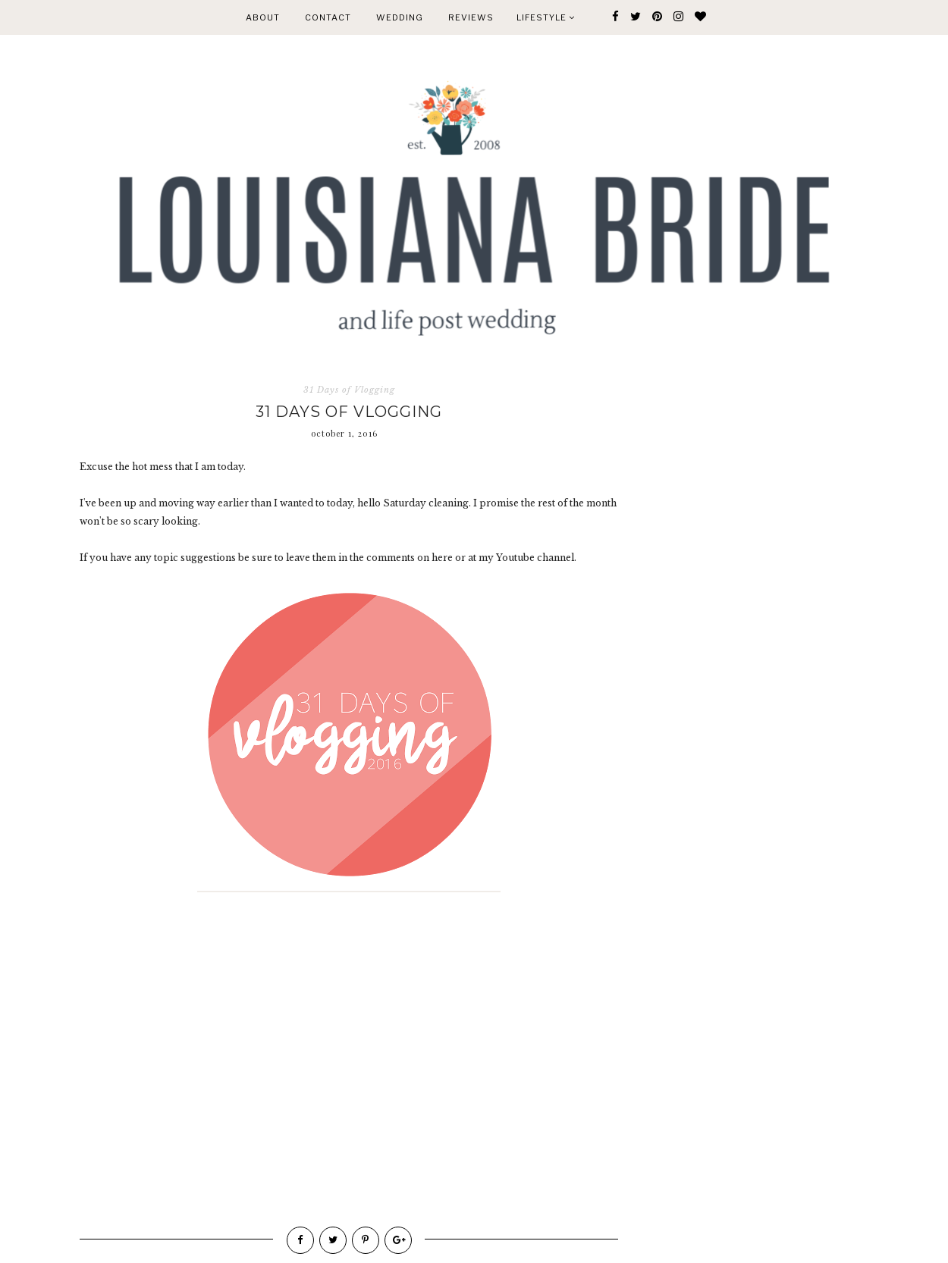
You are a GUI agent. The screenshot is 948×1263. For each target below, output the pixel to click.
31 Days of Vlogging (349, 389)
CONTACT (328, 17)
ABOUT (263, 17)
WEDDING (399, 17)
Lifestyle (545, 17)
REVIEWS (471, 17)
